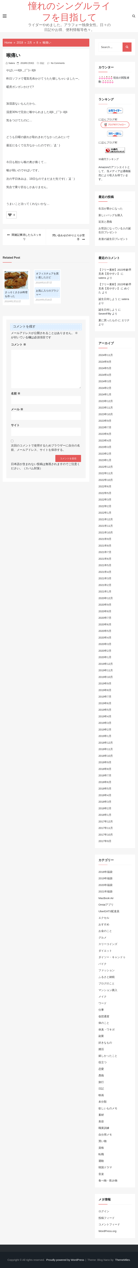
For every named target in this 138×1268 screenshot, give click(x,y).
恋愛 (101, 1068)
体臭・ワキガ (106, 1029)
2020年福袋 (105, 884)
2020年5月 (104, 630)
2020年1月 (104, 657)
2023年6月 (104, 433)
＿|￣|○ (26, 70)
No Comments (58, 63)
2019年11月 (105, 670)
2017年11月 (105, 827)
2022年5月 (104, 493)
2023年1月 (104, 460)
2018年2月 (104, 808)
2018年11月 (105, 749)
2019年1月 (104, 735)
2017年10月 (105, 834)
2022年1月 (104, 512)
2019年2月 (104, 729)
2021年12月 (105, 519)
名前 (15, 392)
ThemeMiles (122, 1259)
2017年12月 (105, 821)
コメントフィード (109, 1224)
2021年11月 (105, 525)
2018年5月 (104, 788)
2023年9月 (104, 420)
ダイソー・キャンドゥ (111, 957)
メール (17, 408)
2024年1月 (104, 394)
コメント (18, 344)
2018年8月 (104, 768)
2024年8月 (104, 361)
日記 (42, 63)
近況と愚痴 (105, 221)
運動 (101, 1160)
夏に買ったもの (107, 320)
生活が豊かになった (110, 208)
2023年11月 (105, 407)
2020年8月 (104, 611)
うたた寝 (49, 78)
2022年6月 (104, 486)
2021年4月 (104, 571)
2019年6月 (104, 703)
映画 (101, 1095)
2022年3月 (104, 499)
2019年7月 (104, 696)
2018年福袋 (105, 871)
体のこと (103, 1022)
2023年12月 (105, 401)
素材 (101, 1114)
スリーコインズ (107, 944)
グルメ (102, 937)
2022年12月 (105, 466)
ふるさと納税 (106, 976)
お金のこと (105, 930)
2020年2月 (104, 650)
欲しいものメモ (107, 1108)
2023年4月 (104, 440)
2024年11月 (105, 355)
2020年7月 (104, 617)
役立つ (102, 1062)
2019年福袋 (105, 878)
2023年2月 (104, 453)
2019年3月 (104, 722)
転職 (101, 1154)
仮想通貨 (103, 1016)
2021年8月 (104, 545)
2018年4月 (104, 795)
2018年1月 (104, 814)
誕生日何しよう (107, 299)
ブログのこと (106, 983)
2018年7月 (104, 775)
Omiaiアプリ (106, 904)
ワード (102, 1003)
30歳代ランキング (108, 159)
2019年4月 (104, 716)
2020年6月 (104, 624)
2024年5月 (104, 368)
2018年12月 (105, 742)
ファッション (106, 970)
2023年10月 (105, 414)
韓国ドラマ (105, 1167)
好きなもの (105, 1042)
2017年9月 (104, 841)
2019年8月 (104, 690)
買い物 (102, 1141)
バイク (102, 963)
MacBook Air (106, 898)
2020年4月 (104, 637)
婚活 (101, 1049)
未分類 (102, 1101)
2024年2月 (104, 387)
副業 (101, 1035)
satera (11, 63)
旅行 (101, 1082)
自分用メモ (105, 1134)
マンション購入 (107, 990)
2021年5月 (104, 565)
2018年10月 (105, 755)
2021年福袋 (105, 891)
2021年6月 (104, 558)
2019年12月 (105, 663)
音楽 (101, 1174)
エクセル (103, 917)
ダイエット (105, 950)
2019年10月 (105, 676)
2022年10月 (105, 479)
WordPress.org (107, 1231)
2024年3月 (104, 381)
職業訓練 (103, 1127)
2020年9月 (104, 604)
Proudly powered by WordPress (65, 1259)
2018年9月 (104, 762)
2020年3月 (104, 644)
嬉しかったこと (107, 1055)
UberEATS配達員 (108, 911)
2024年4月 (104, 374)
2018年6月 (104, 782)
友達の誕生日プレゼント (113, 238)
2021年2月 (104, 584)
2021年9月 (104, 538)
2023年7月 (104, 427)
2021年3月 (104, 578)
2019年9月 (104, 683)
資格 (101, 1147)
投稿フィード (106, 1217)
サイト (15, 424)
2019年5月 (104, 709)
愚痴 (101, 1075)
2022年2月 (104, 506)
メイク (102, 996)
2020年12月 (105, 598)
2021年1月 (104, 591)
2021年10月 (105, 532)
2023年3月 (104, 446)
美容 (101, 1121)
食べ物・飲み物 (107, 1180)
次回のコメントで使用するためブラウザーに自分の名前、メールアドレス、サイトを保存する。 (45, 447)
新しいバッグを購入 (110, 215)
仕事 (101, 1009)
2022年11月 (105, 473)
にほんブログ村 (107, 119)
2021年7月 (104, 552)
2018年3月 (104, 801)
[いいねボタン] (10, 215)
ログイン (103, 1211)
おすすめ (103, 924)
